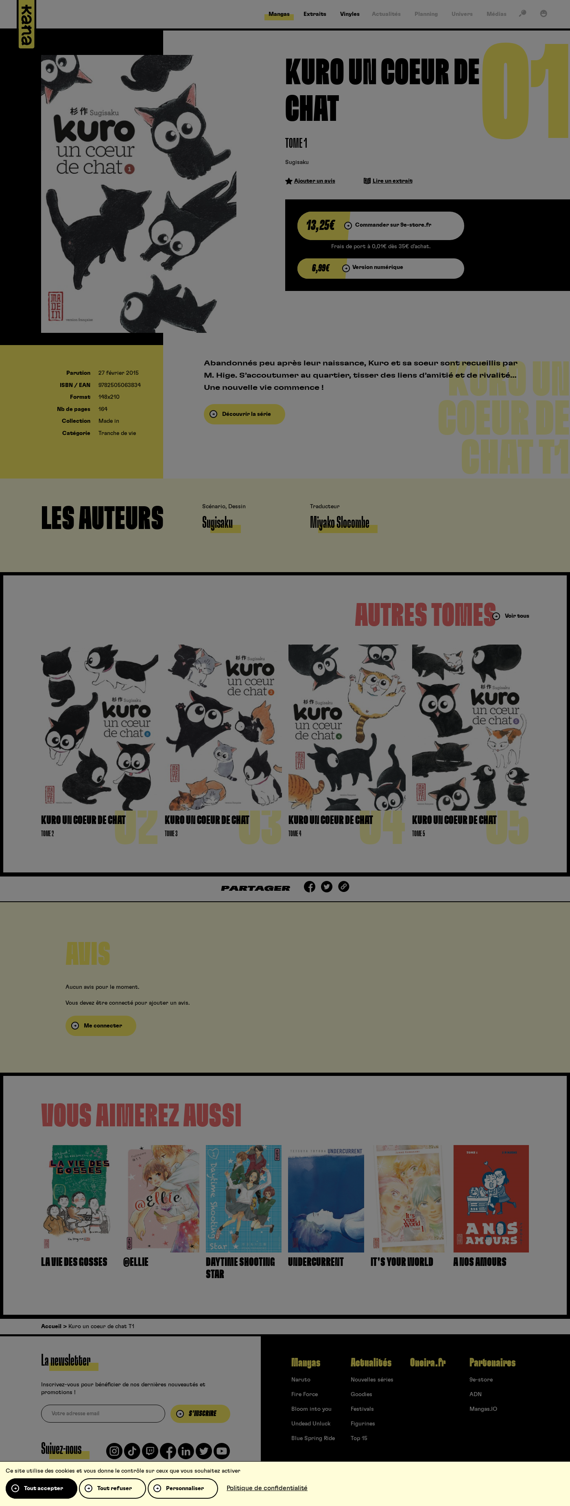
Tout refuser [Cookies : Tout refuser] (114, 1488)
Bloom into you (311, 1409)
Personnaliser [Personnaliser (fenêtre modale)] (185, 1488)
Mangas (305, 1363)
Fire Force (304, 1394)
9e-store (481, 1380)
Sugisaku (297, 162)
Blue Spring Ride (313, 1438)
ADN (476, 1394)
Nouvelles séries (372, 1380)
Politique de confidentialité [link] (267, 1488)
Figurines (363, 1424)
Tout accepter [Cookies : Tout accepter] (43, 1488)
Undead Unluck (310, 1424)
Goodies (361, 1394)
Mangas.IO (483, 1409)
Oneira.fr (428, 1363)
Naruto (300, 1380)
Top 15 (359, 1438)
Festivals (362, 1409)
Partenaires (492, 1363)
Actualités (371, 1363)
